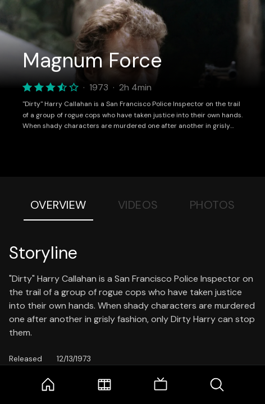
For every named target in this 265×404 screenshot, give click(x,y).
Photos (212, 205)
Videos (138, 205)
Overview (58, 205)
